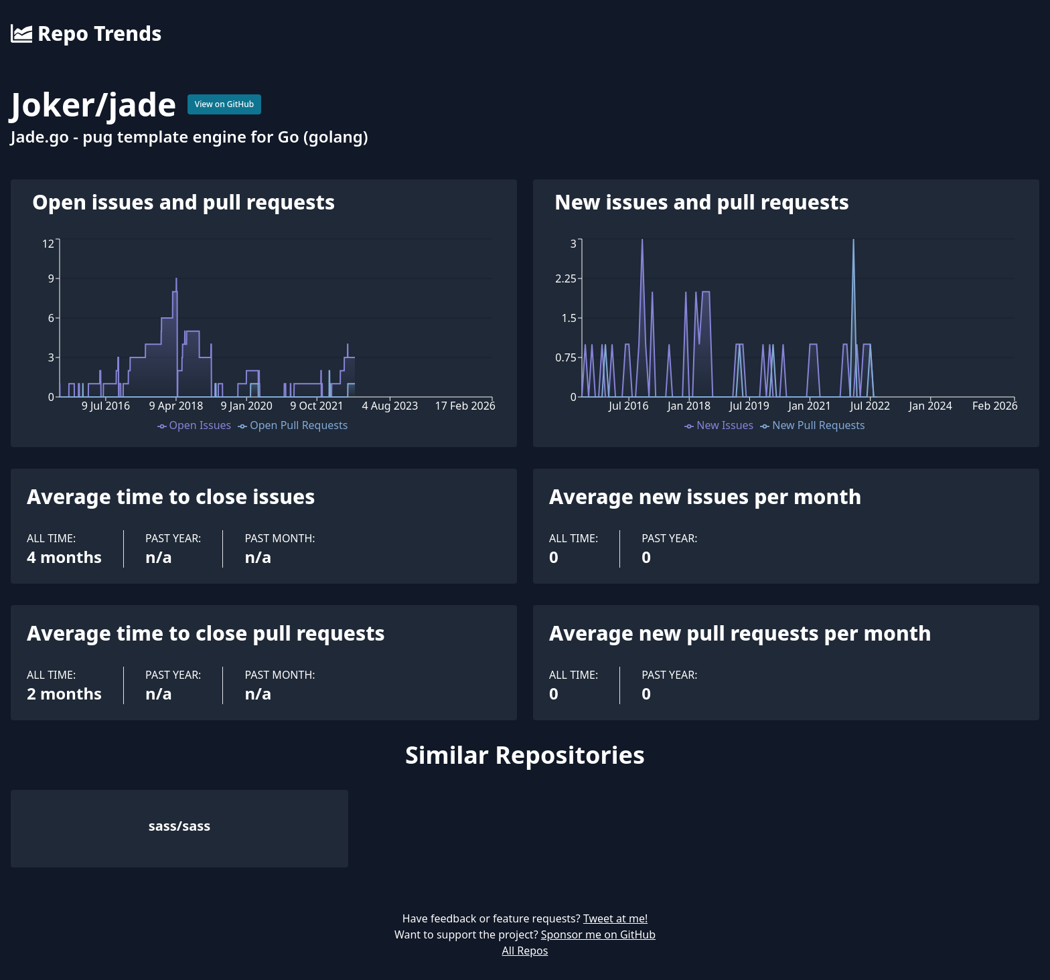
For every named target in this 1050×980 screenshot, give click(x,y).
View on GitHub (224, 104)
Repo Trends (86, 33)
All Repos (525, 950)
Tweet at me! (615, 918)
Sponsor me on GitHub (598, 934)
